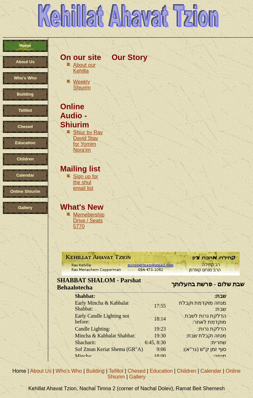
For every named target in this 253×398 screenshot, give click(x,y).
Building (95, 371)
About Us (40, 371)
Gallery (137, 377)
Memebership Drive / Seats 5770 (88, 220)
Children (186, 371)
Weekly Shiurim (82, 84)
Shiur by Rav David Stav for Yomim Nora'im (88, 141)
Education (161, 371)
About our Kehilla (84, 68)
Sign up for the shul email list (85, 182)
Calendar (210, 371)
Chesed (136, 371)
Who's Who (69, 371)
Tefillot (116, 371)
